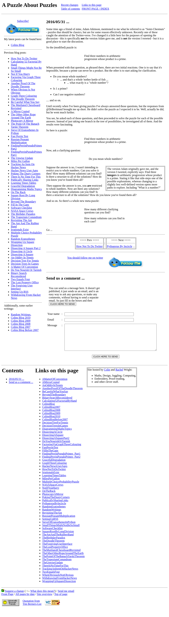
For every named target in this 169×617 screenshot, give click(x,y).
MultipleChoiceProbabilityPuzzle (60, 489)
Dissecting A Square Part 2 (26, 248)
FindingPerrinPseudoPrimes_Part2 (61, 464)
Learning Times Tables (23, 182)
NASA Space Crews (22, 210)
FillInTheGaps (50, 458)
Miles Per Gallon (20, 161)
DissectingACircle (52, 439)
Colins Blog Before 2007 (25, 330)
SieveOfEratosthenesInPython (59, 529)
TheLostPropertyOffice (55, 554)
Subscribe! (23, 21)
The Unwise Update (22, 158)
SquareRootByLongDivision (58, 539)
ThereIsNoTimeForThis (55, 573)
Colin (107, 377)
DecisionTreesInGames (55, 433)
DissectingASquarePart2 (55, 445)
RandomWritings (51, 517)
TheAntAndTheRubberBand (58, 542)
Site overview (44, 601)
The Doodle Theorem (23, 98)
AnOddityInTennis (52, 393)
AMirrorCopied (50, 389)
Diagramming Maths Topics (26, 189)
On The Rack (18, 192)
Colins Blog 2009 (20, 320)
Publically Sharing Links (24, 179)
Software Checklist (21, 207)
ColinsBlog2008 (51, 417)
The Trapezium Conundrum (26, 217)
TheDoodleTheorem (53, 548)
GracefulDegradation (53, 467)
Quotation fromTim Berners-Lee (32, 610)
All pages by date (25, 601)
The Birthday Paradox (23, 214)
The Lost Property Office (25, 282)
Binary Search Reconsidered (19, 275)
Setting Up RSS (19, 291)
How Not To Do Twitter (24, 58)
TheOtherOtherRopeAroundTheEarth (63, 560)
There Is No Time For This (26, 176)
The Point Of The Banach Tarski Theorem (25, 125)
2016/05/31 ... (16, 386)
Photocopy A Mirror (22, 120)
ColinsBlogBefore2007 (55, 427)
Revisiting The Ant (21, 220)
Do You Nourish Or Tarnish (26, 270)
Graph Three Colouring (24, 95)
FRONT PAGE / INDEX (95, 8)
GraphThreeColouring (54, 470)
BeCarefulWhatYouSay (55, 399)
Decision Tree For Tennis (25, 260)
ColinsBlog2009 (51, 421)
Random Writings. (21, 314)
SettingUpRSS (50, 526)
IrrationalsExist (50, 480)
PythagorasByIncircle (54, 511)
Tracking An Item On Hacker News (23, 166)
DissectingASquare (53, 442)
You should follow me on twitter (86, 257)
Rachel (119, 377)
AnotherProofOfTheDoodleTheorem (62, 396)
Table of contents (70, 8)
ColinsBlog (48, 411)
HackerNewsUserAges (54, 473)
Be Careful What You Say (25, 102)
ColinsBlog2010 (51, 424)
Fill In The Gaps (20, 204)
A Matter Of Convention (24, 266)
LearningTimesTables (54, 483)
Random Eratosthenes (23, 238)
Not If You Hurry (20, 74)
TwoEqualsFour (51, 579)
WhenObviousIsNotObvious (58, 582)
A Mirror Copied (20, 111)
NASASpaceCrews (52, 492)
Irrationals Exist (20, 229)
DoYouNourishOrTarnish (56, 449)
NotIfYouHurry (50, 495)
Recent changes (69, 4)
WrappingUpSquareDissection (59, 588)
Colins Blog (17, 45)
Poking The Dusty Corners (25, 173)
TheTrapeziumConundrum (57, 567)
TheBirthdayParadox (53, 545)
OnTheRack (48, 498)
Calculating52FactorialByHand (59, 408)
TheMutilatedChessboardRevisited (61, 557)
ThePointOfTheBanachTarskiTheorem (63, 564)
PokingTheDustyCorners (56, 504)
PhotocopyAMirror (52, 501)
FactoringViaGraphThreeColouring (61, 452)
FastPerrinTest (50, 455)
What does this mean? (42, 598)
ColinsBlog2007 (51, 414)
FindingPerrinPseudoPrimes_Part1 (61, 461)
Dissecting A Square (22, 254)
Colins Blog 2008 (20, 323)
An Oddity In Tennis (22, 257)
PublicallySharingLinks (55, 508)
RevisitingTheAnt (52, 520)
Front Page (7, 601)
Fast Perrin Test (19, 136)
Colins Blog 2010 (20, 317)
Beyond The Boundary (23, 201)
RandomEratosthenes (54, 514)
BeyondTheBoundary (54, 402)
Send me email (66, 598)
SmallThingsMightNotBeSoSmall (61, 532)
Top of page (60, 601)
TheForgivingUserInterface (57, 551)
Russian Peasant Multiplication (20, 141)
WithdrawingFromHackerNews (59, 585)
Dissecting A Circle (21, 251)
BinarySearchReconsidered (57, 405)
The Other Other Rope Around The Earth (23, 116)
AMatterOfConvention (54, 386)
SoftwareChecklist (52, 536)
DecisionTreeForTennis (55, 430)
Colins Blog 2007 (20, 327)
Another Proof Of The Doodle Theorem (23, 85)
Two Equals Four (20, 279)
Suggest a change (14, 598)
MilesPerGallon (51, 486)
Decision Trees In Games (25, 263)
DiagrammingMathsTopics (57, 436)
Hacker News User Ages (24, 170)
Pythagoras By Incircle (120, 246)
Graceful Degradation (23, 186)
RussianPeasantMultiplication (58, 523)
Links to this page (91, 4)
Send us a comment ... (21, 389)
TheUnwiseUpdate (52, 570)
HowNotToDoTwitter (54, 476)
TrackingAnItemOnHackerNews (60, 576)
